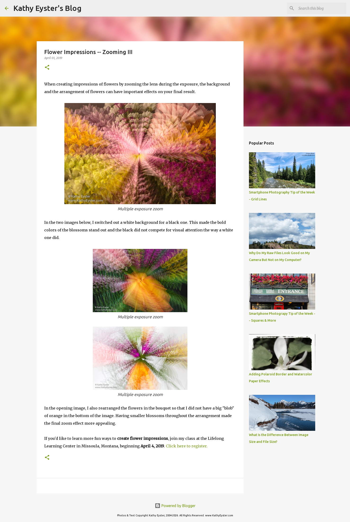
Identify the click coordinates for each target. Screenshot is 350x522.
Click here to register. (187, 446)
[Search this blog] (321, 8)
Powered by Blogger (175, 506)
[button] (47, 67)
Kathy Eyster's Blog (47, 8)
